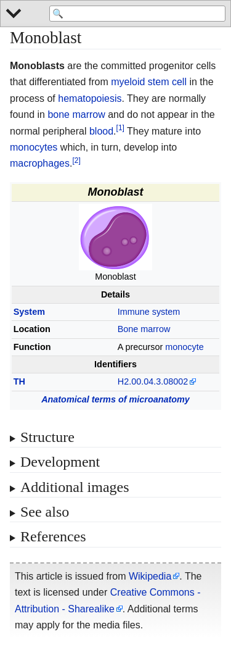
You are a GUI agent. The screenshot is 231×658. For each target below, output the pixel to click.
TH (19, 381)
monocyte (184, 347)
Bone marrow (144, 329)
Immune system (149, 312)
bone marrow (76, 114)
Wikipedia (150, 576)
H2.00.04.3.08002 (153, 381)
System (29, 312)
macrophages (40, 163)
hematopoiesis (89, 98)
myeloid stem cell (149, 82)
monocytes (33, 147)
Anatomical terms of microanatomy (115, 399)
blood (101, 131)
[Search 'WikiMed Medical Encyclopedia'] (137, 14)
